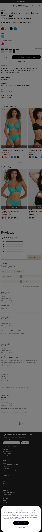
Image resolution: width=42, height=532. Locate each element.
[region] (21, 519)
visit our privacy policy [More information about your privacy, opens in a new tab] (19, 518)
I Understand (21, 523)
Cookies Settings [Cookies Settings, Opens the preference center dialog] (21, 527)
